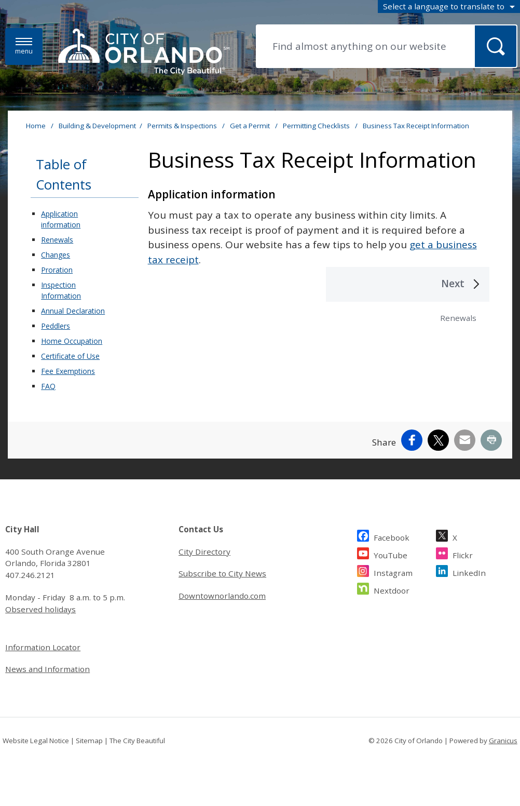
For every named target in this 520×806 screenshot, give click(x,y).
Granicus (503, 740)
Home (36, 125)
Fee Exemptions (68, 371)
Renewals (57, 240)
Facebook (391, 536)
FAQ (48, 386)
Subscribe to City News (222, 573)
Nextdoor (391, 589)
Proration (57, 270)
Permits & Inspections (182, 125)
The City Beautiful (137, 740)
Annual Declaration (73, 311)
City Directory (204, 551)
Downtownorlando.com (222, 595)
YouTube (390, 553)
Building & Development (97, 125)
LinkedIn (469, 571)
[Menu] (24, 46)
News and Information (47, 669)
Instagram (393, 571)
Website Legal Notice (36, 740)
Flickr (463, 553)
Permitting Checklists (317, 125)
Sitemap (89, 740)
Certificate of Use (70, 356)
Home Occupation (71, 341)
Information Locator (42, 647)
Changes (55, 255)
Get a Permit (250, 125)
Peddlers (55, 326)
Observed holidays (40, 609)
